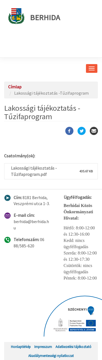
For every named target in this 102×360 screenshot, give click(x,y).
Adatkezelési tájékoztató (73, 346)
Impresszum (43, 346)
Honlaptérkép (21, 346)
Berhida (34, 16)
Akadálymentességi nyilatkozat (51, 355)
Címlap (14, 86)
